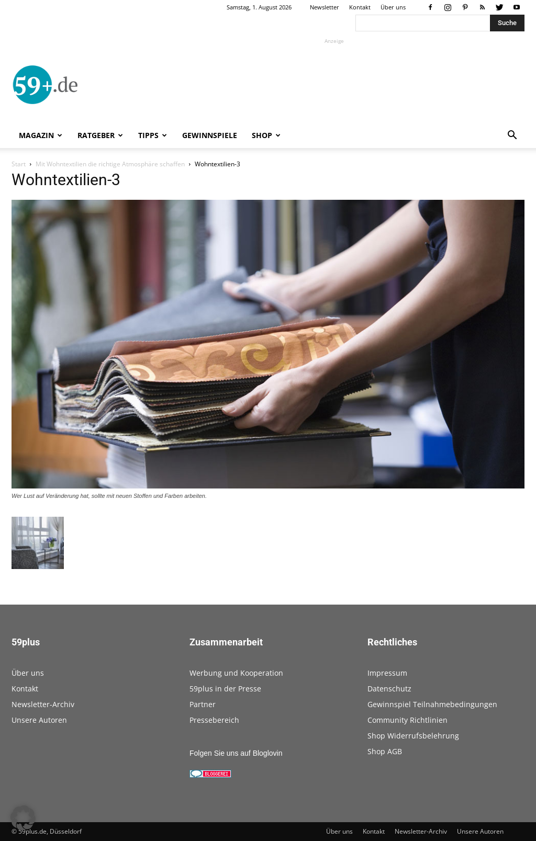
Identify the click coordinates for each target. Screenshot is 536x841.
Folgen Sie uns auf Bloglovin (235, 753)
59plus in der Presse (225, 689)
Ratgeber (100, 135)
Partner (202, 704)
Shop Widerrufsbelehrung (413, 736)
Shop (266, 135)
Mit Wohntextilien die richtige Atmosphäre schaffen (110, 164)
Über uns (393, 7)
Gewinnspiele (209, 135)
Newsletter (324, 7)
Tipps (152, 135)
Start (19, 164)
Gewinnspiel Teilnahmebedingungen (432, 704)
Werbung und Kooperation (236, 673)
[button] (511, 136)
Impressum (387, 673)
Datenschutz (389, 689)
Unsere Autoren (39, 720)
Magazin (40, 135)
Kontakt (360, 7)
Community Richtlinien (407, 720)
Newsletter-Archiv (43, 704)
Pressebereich (214, 720)
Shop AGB (384, 751)
